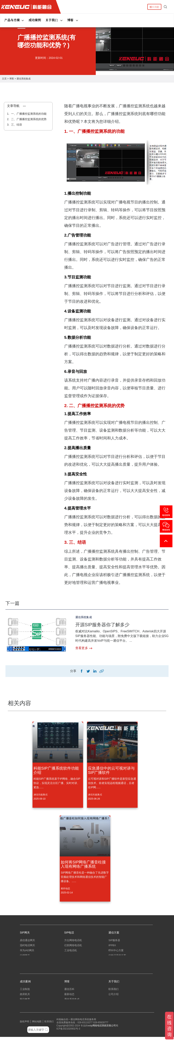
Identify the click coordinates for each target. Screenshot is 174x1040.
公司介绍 (113, 997)
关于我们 (54, 20)
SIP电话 (69, 932)
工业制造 (25, 992)
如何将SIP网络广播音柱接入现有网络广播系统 (83, 864)
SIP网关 (25, 932)
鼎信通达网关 (27, 942)
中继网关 (25, 957)
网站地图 (36, 1024)
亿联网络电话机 (73, 947)
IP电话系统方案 (117, 957)
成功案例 (35, 20)
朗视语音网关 (27, 967)
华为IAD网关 (27, 952)
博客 (73, 20)
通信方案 (113, 932)
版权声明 (24, 1024)
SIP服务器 (114, 942)
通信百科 (69, 992)
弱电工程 (69, 1007)
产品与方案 (14, 20)
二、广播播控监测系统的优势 (28, 119)
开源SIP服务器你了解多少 (104, 624)
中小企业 (25, 1007)
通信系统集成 (24, 78)
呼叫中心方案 (116, 952)
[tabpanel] (87, 44)
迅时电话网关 (27, 947)
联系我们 (154, 6)
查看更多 (83, 648)
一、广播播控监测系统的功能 (28, 113)
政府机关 (25, 997)
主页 (4, 78)
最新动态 (65, 888)
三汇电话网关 (27, 962)
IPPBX (112, 947)
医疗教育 (25, 1002)
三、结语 (16, 124)
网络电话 (97, 1028)
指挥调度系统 (116, 962)
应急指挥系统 (116, 967)
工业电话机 (70, 952)
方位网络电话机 (73, 942)
